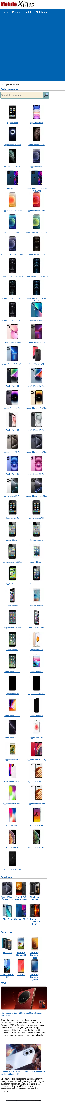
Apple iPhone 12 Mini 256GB (12, 254)
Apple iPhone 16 (12, 474)
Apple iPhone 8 (36, 672)
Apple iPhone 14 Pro (12, 408)
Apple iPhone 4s (36, 540)
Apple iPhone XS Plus (12, 869)
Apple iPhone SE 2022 (36, 781)
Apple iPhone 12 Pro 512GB (36, 276)
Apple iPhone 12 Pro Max (12, 298)
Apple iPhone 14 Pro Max (36, 408)
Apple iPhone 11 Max (12, 145)
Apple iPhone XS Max (36, 847)
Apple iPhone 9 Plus (12, 738)
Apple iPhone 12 (36, 167)
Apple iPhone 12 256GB (36, 210)
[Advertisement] (32, 49)
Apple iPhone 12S (12, 189)
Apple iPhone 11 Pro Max (12, 167)
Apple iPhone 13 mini (12, 342)
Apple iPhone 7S (36, 650)
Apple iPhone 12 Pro (36, 254)
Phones (16, 12)
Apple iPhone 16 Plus (36, 474)
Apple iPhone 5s (36, 584)
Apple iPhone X (12, 825)
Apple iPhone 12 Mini (12, 232)
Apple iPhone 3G (12, 518)
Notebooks (42, 12)
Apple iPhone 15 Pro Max (36, 452)
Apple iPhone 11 (36, 123)
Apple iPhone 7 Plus (12, 672)
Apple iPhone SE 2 (12, 760)
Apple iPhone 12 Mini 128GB (36, 232)
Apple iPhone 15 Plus (36, 430)
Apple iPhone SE (36, 738)
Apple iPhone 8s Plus (36, 694)
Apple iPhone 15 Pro (12, 452)
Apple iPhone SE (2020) (36, 760)
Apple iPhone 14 (12, 386)
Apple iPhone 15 (12, 430)
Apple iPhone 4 (12, 540)
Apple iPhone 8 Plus (12, 716)
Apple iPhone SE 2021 (12, 781)
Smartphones (6, 84)
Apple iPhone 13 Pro (36, 342)
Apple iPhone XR (36, 825)
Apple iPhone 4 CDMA (12, 562)
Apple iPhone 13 (36, 320)
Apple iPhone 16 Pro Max (36, 496)
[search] (46, 95)
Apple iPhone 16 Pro (12, 496)
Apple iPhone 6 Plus (36, 628)
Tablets (28, 12)
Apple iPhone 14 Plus (36, 386)
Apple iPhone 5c (12, 584)
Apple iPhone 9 (36, 716)
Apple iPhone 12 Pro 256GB (12, 276)
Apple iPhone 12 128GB (12, 210)
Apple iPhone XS (12, 847)
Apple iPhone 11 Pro (36, 145)
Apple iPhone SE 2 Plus (12, 803)
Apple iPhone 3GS (36, 518)
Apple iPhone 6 (12, 606)
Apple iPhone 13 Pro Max (12, 364)
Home (5, 12)
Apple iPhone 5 (36, 562)
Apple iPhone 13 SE (36, 364)
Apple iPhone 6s (36, 606)
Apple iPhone (12, 123)
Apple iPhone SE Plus (36, 803)
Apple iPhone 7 (12, 650)
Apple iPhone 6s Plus (12, 628)
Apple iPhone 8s (12, 694)
